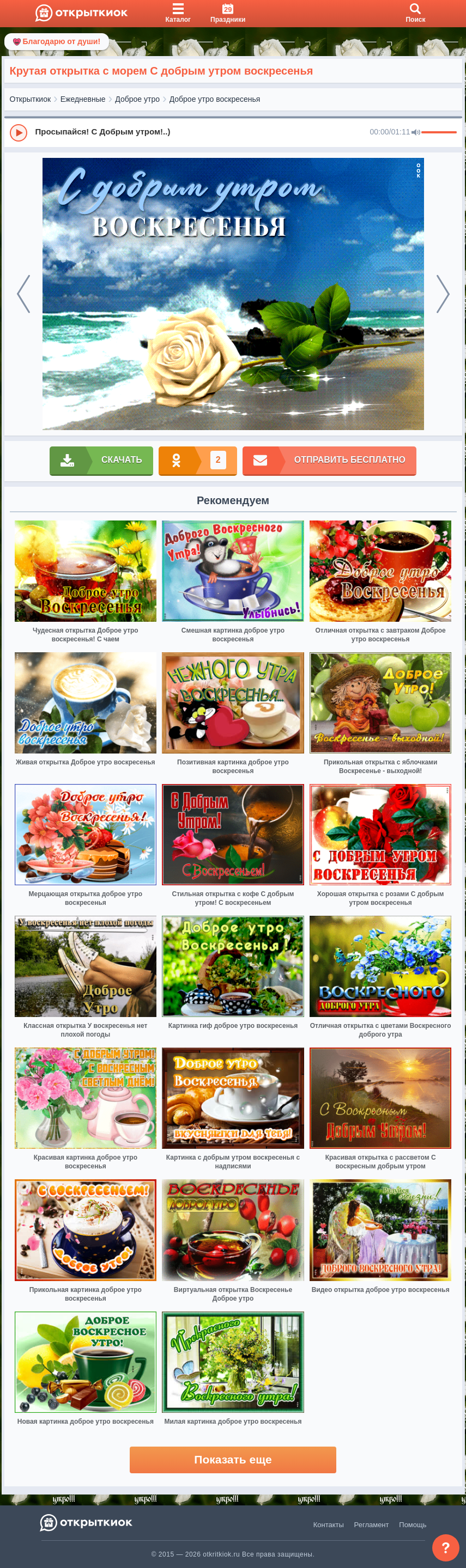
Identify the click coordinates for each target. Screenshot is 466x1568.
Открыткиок (30, 99)
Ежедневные (83, 99)
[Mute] (415, 132)
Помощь (412, 1525)
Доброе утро (137, 99)
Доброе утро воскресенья (215, 99)
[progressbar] (439, 133)
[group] (233, 132)
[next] (443, 294)
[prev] (23, 294)
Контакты (328, 1525)
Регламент (371, 1525)
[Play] (18, 133)
